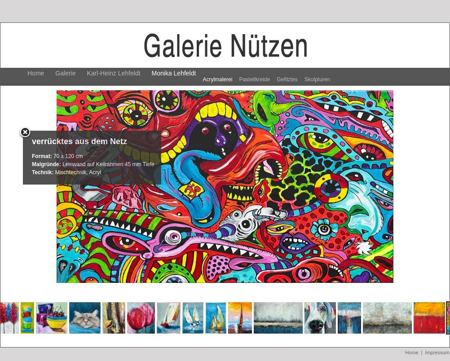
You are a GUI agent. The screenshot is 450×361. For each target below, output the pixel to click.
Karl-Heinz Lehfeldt (114, 73)
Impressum (437, 352)
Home (35, 73)
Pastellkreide (254, 79)
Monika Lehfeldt (174, 73)
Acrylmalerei (217, 79)
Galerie (65, 73)
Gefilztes (287, 79)
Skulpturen (317, 79)
